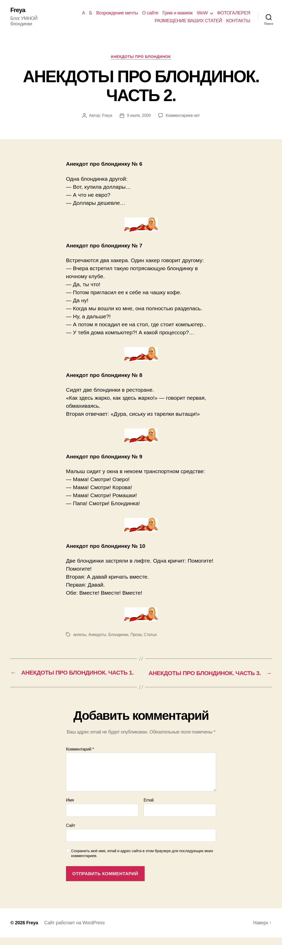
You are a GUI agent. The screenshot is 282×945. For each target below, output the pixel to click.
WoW (202, 13)
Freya (18, 10)
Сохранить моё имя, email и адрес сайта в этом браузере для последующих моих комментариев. (142, 860)
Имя (70, 807)
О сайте (150, 13)
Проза (137, 635)
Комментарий (80, 756)
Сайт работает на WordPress (74, 930)
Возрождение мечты (117, 13)
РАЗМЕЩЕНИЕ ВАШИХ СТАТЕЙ (188, 20)
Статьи (151, 635)
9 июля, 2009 (139, 116)
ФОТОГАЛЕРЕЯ (233, 13)
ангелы (79, 635)
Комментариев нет (183, 116)
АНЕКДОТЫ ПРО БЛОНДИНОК (141, 57)
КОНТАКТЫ (238, 20)
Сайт (70, 833)
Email (149, 807)
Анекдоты (97, 635)
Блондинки (119, 635)
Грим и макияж (177, 13)
